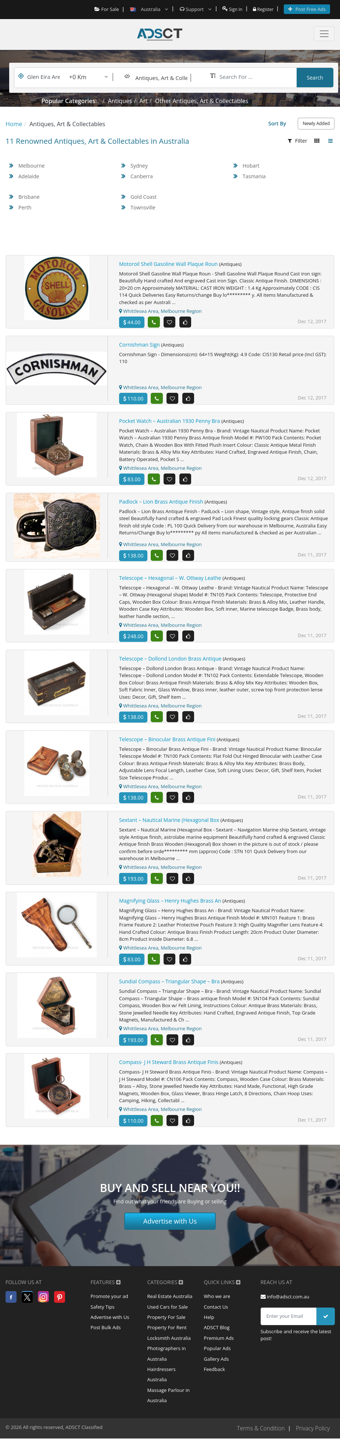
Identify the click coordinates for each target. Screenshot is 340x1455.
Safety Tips (102, 1313)
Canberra (141, 176)
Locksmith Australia (169, 1346)
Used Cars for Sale (167, 1313)
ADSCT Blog (217, 1335)
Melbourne (31, 165)
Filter (297, 140)
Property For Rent (166, 1335)
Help (209, 1324)
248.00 (133, 638)
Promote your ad (109, 1302)
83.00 (131, 480)
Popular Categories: (69, 101)
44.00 (131, 322)
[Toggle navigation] (324, 33)
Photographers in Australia (166, 1363)
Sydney (139, 165)
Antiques (120, 101)
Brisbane (29, 196)
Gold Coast (143, 196)
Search (315, 77)
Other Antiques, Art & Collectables (201, 101)
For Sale (103, 9)
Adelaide (28, 176)
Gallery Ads (216, 1368)
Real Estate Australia (169, 1302)
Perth (25, 207)
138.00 (133, 557)
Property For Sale (166, 1324)
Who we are (217, 1302)
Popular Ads (217, 1357)
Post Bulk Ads (105, 1335)
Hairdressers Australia (161, 1385)
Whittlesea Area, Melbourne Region (160, 311)
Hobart (251, 165)
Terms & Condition (258, 1441)
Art (143, 101)
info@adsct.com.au (285, 1302)
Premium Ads (219, 1346)
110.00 (133, 399)
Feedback (214, 1379)
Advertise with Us (170, 1226)
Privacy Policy (312, 1441)
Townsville (142, 207)
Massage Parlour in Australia (168, 1407)
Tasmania (254, 176)
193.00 (133, 882)
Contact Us (216, 1313)
